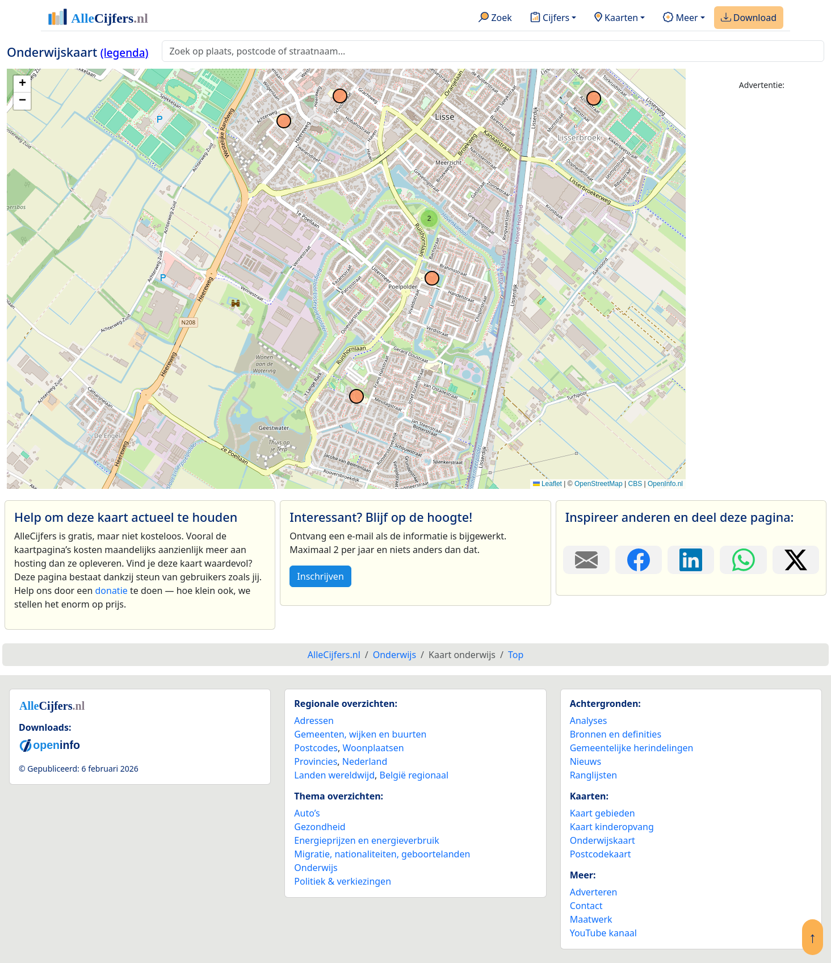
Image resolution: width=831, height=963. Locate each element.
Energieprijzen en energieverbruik (366, 840)
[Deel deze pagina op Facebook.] (638, 560)
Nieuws (585, 761)
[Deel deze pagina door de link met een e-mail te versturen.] (586, 560)
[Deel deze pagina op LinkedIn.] (691, 560)
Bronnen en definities (615, 734)
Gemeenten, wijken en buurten (360, 734)
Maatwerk (591, 919)
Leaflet (547, 484)
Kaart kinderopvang (612, 826)
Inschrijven (320, 576)
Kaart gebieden (602, 813)
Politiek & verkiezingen (342, 881)
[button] (429, 218)
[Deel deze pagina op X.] (796, 560)
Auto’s (307, 813)
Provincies (315, 761)
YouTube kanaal (603, 933)
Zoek (495, 18)
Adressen (314, 720)
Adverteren (594, 892)
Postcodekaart (600, 854)
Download (749, 18)
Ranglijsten (593, 775)
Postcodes (316, 748)
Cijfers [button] (549, 18)
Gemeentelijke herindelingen (632, 748)
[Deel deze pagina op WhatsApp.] (743, 560)
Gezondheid (319, 826)
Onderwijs (315, 867)
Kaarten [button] (616, 18)
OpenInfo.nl (665, 484)
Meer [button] (680, 18)
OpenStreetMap (598, 484)
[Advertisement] (762, 271)
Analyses (588, 720)
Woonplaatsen (373, 748)
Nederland (365, 761)
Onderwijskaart (602, 840)
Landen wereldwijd (334, 775)
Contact (586, 905)
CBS (635, 484)
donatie (111, 590)
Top (515, 654)
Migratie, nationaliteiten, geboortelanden (382, 854)
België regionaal (414, 775)
